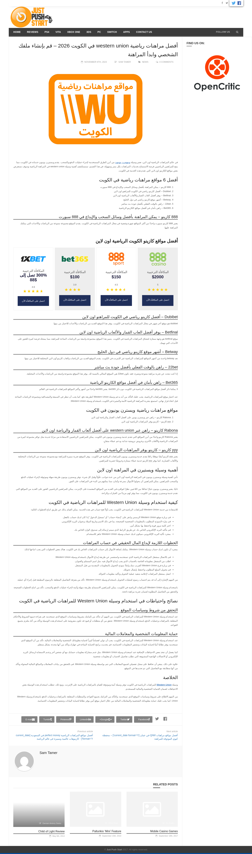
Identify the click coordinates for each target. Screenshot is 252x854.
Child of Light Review (51, 831)
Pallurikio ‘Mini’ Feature (106, 831)
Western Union (164, 684)
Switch (112, 32)
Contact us (144, 32)
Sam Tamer (124, 62)
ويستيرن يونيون (122, 162)
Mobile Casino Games (164, 831)
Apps (126, 32)
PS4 (47, 32)
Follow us (223, 32)
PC (99, 32)
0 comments (166, 62)
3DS (88, 32)
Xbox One (73, 32)
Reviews (32, 32)
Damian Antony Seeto (52, 823)
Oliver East (113, 823)
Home (17, 32)
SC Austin (170, 823)
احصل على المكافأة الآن (157, 300)
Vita (58, 32)
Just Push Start (114, 849)
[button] (237, 32)
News (145, 62)
